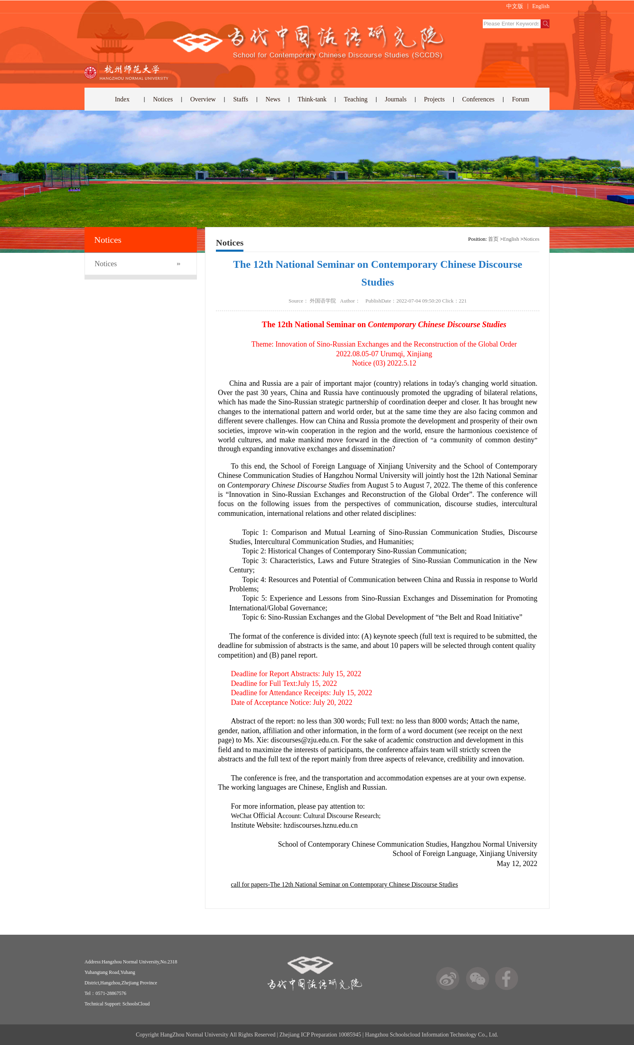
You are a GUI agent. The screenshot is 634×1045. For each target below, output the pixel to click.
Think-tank (312, 99)
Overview (203, 99)
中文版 (514, 6)
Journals (395, 99)
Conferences (478, 99)
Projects (434, 99)
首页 (493, 239)
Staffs (240, 99)
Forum (520, 99)
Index (122, 99)
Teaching (356, 99)
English (540, 6)
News (273, 99)
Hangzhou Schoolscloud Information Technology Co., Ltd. (431, 1035)
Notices (163, 99)
